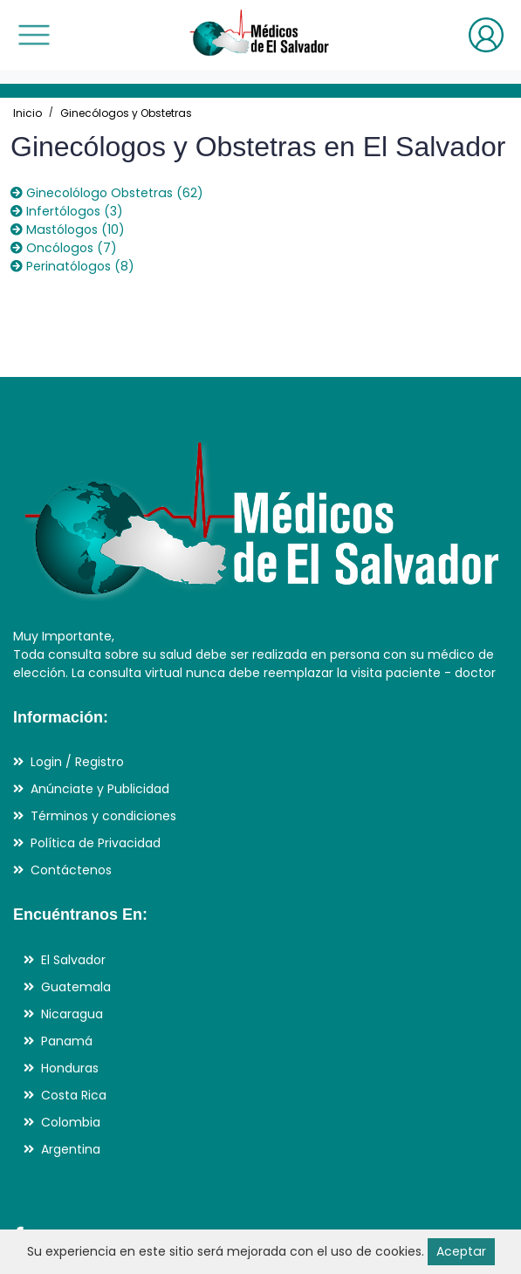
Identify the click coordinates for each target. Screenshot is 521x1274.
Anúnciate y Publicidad (100, 789)
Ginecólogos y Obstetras (126, 113)
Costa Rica (73, 1095)
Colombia (70, 1122)
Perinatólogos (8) (71, 266)
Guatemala (76, 987)
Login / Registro (77, 762)
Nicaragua (72, 1014)
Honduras (70, 1068)
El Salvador (73, 960)
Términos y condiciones (103, 816)
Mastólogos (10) (66, 229)
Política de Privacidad (96, 843)
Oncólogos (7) (63, 248)
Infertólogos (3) (66, 211)
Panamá (67, 1041)
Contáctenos (71, 870)
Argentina (70, 1149)
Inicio (27, 113)
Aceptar (460, 1251)
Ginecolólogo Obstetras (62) (106, 193)
